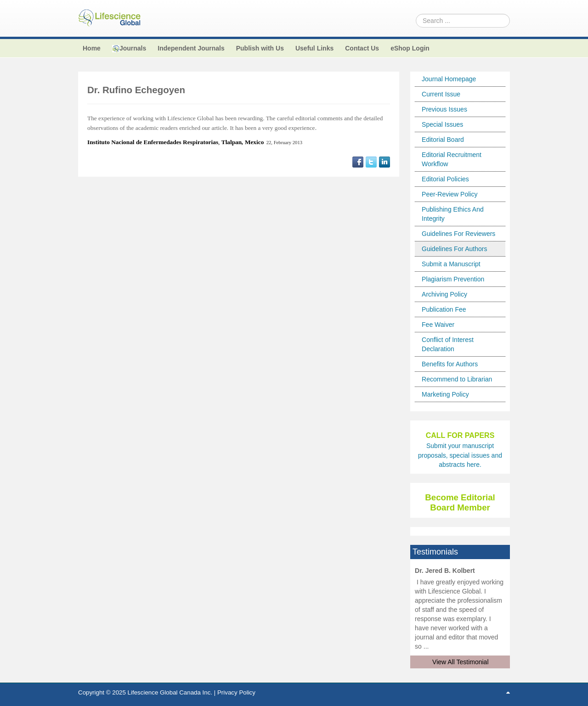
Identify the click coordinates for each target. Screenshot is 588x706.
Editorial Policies (445, 179)
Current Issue (441, 94)
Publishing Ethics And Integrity (453, 214)
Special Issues (442, 124)
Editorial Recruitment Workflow (451, 159)
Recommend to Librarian (457, 379)
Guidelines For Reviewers (458, 233)
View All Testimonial (460, 662)
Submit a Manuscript (451, 264)
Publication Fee (444, 309)
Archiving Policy (444, 294)
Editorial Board (443, 139)
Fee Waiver (438, 324)
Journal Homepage (449, 79)
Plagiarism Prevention (453, 279)
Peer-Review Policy (449, 194)
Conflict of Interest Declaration (448, 344)
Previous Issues (444, 109)
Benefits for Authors (450, 364)
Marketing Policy (445, 394)
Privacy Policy (236, 692)
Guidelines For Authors (454, 248)
